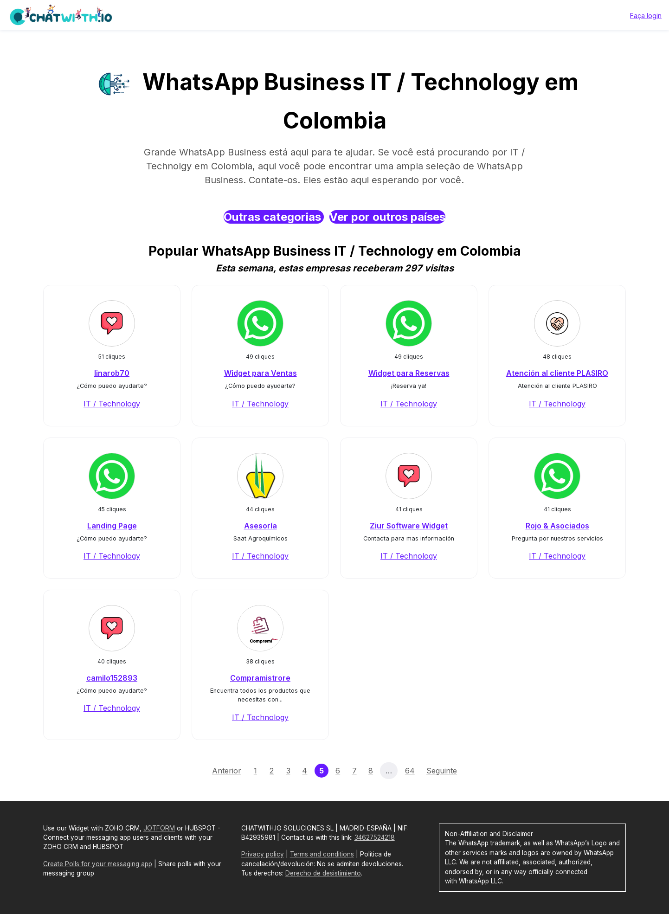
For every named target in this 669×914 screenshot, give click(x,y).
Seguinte (441, 770)
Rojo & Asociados (557, 525)
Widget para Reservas (409, 373)
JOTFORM (159, 828)
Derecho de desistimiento (323, 873)
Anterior (226, 770)
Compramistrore (260, 677)
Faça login (646, 15)
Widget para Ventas (260, 373)
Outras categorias (274, 217)
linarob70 (111, 373)
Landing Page (112, 525)
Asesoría (260, 525)
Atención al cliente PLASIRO (557, 373)
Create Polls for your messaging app (97, 864)
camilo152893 (111, 677)
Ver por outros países (387, 217)
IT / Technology (112, 403)
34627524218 (374, 837)
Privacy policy (262, 854)
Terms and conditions (322, 854)
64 (410, 770)
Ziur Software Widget (409, 525)
